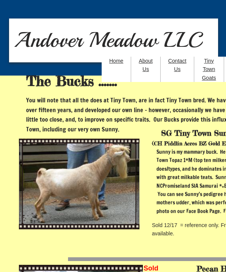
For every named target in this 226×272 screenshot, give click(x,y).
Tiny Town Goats (209, 69)
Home (116, 61)
